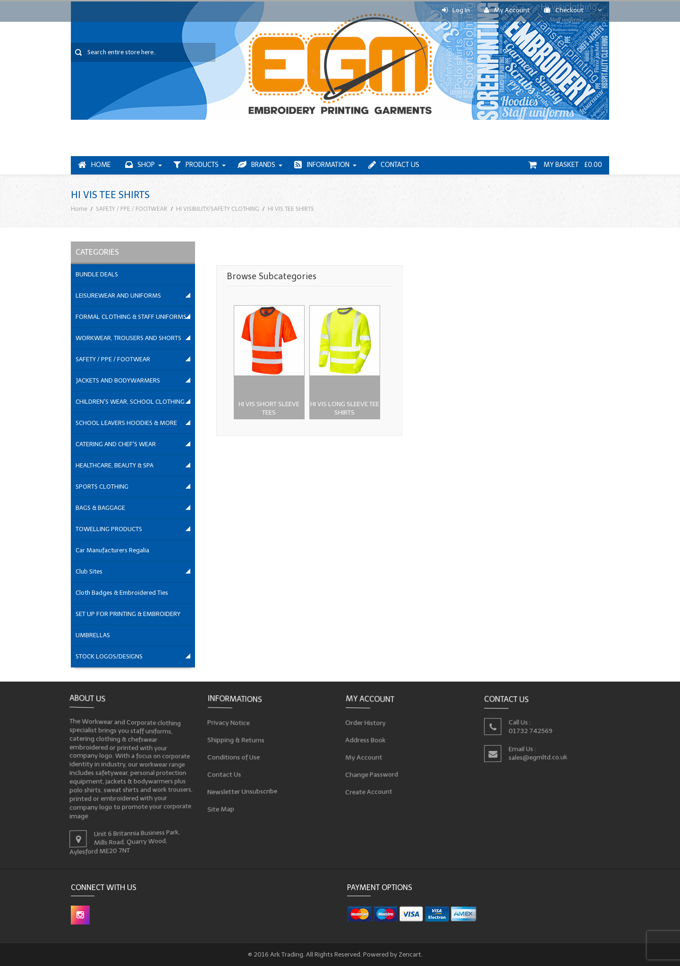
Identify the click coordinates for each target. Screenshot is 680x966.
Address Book (367, 740)
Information (321, 165)
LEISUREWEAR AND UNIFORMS (118, 295)
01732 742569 (531, 730)
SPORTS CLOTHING (102, 486)
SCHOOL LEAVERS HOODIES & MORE (126, 422)
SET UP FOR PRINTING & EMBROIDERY (128, 613)
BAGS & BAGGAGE (100, 507)
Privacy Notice (231, 724)
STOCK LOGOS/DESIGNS (109, 656)
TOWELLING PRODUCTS (109, 529)
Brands (256, 165)
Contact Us (393, 165)
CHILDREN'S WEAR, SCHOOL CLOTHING (130, 401)
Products (196, 165)
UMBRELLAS (93, 635)
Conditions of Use (236, 757)
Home (94, 165)
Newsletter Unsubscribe (244, 789)
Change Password (373, 773)
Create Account (370, 789)
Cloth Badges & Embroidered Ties (122, 592)
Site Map (224, 806)
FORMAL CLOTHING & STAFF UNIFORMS (131, 316)
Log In (456, 10)
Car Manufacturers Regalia (112, 550)
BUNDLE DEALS (97, 274)
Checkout (564, 10)
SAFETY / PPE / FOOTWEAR (131, 208)
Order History (367, 723)
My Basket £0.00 (565, 165)
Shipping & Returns (238, 740)
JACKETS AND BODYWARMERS (118, 380)
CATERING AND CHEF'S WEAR (116, 444)
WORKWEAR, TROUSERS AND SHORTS (128, 337)
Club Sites (89, 571)
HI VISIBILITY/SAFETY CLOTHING (217, 208)
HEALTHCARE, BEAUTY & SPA (114, 465)
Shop (140, 165)
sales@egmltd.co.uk (539, 756)
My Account (507, 10)
